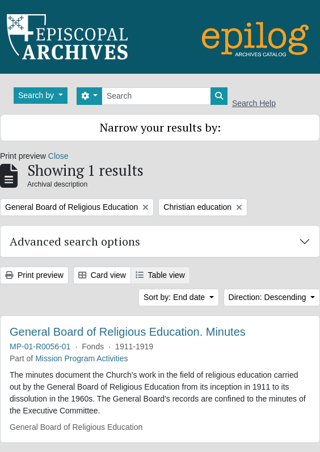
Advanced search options (75, 241)
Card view (102, 275)
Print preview (34, 275)
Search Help (254, 103)
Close (58, 155)
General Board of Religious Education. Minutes (128, 332)
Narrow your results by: (160, 127)
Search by (37, 95)
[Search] (156, 96)
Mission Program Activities (81, 358)
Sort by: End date (175, 297)
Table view (160, 275)
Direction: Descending (269, 297)
